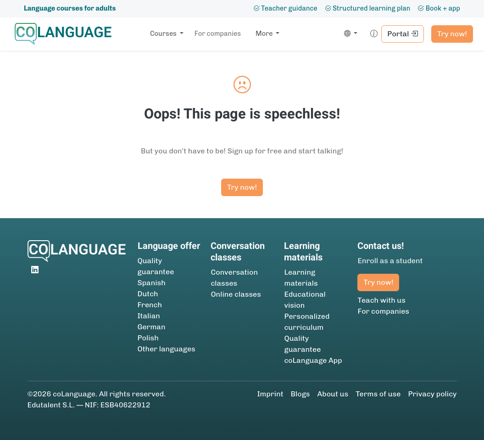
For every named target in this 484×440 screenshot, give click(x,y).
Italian (149, 315)
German (152, 326)
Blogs (300, 393)
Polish (148, 337)
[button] (349, 34)
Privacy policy (432, 393)
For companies (218, 33)
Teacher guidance (285, 8)
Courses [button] (164, 33)
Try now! (452, 33)
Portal (402, 33)
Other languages (166, 348)
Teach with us (381, 300)
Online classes (236, 294)
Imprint (270, 393)
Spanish (152, 282)
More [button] (265, 33)
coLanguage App (313, 360)
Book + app (438, 8)
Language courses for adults (70, 8)
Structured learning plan (368, 8)
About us (333, 393)
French (150, 304)
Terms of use (378, 393)
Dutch (148, 293)
